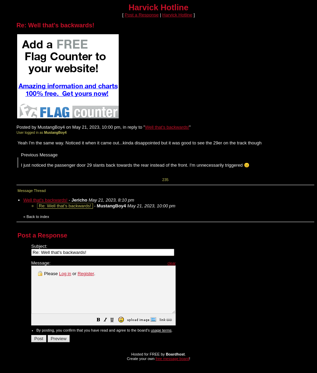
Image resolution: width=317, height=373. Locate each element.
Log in (65, 273)
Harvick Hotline (177, 14)
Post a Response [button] (141, 14)
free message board (172, 368)
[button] (115, 330)
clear (189, 263)
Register (86, 273)
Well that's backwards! (167, 127)
